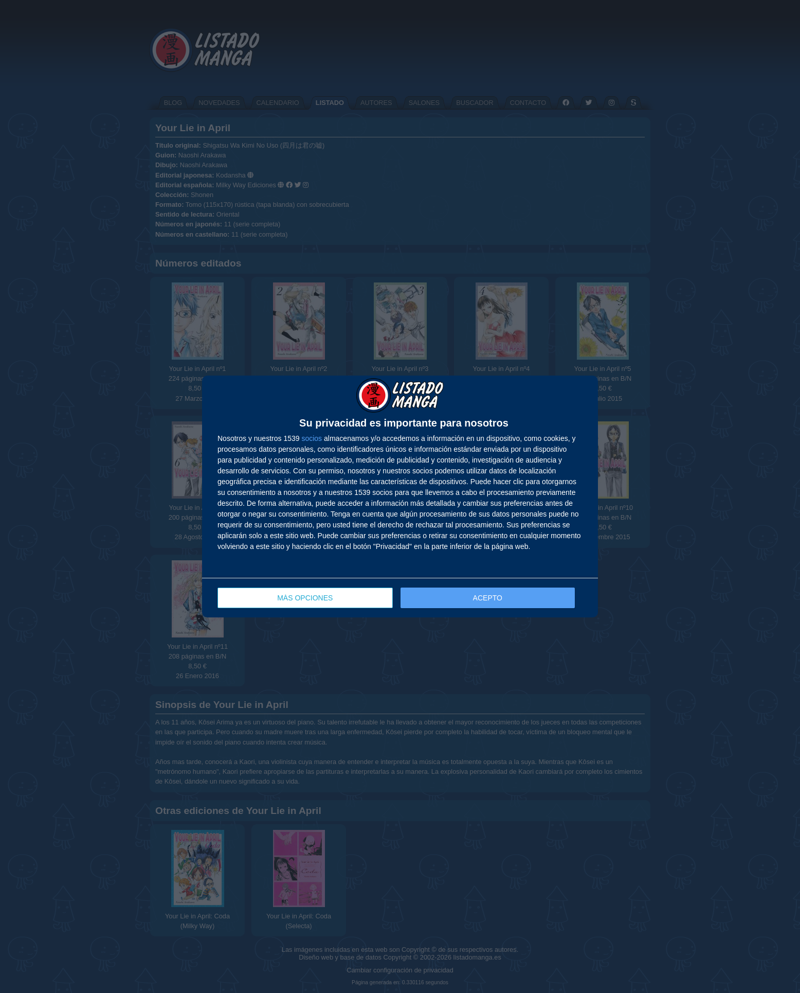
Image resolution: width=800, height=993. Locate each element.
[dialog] (400, 497)
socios (311, 438)
